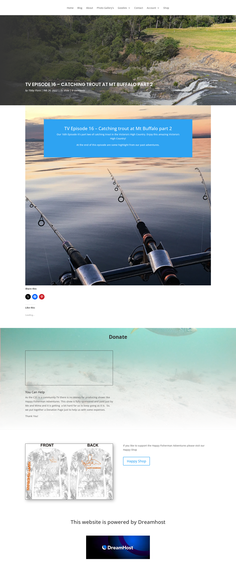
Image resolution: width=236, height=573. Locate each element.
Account (151, 8)
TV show (64, 90)
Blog (79, 8)
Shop (166, 8)
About (89, 8)
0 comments (78, 90)
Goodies (122, 8)
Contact (138, 8)
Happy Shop (136, 461)
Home (70, 8)
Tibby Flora (35, 90)
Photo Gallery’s (105, 8)
